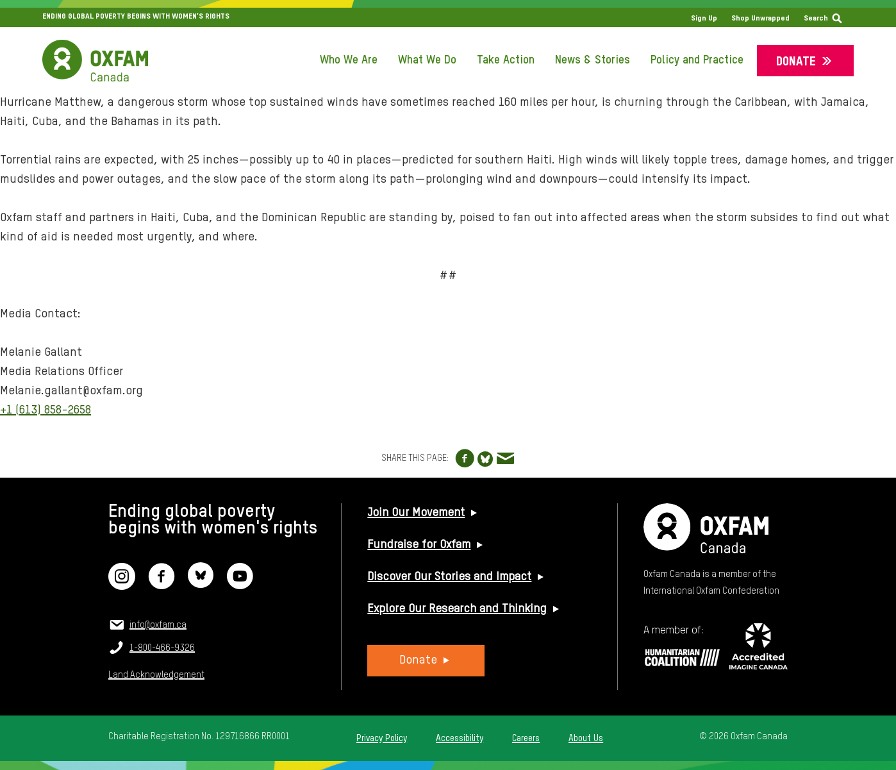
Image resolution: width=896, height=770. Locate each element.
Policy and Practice (697, 60)
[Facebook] (161, 584)
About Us (585, 738)
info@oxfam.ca (158, 625)
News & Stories (592, 60)
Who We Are (348, 60)
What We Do (427, 60)
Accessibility (459, 738)
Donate (796, 62)
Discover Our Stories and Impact (449, 577)
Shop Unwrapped (760, 18)
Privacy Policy (381, 738)
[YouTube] (239, 584)
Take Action (506, 60)
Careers (526, 738)
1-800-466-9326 (162, 648)
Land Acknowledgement (156, 675)
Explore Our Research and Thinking (457, 609)
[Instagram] (121, 584)
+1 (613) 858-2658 (45, 410)
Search (816, 18)
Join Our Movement (416, 513)
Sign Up (704, 18)
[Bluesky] (200, 584)
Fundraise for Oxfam (418, 545)
